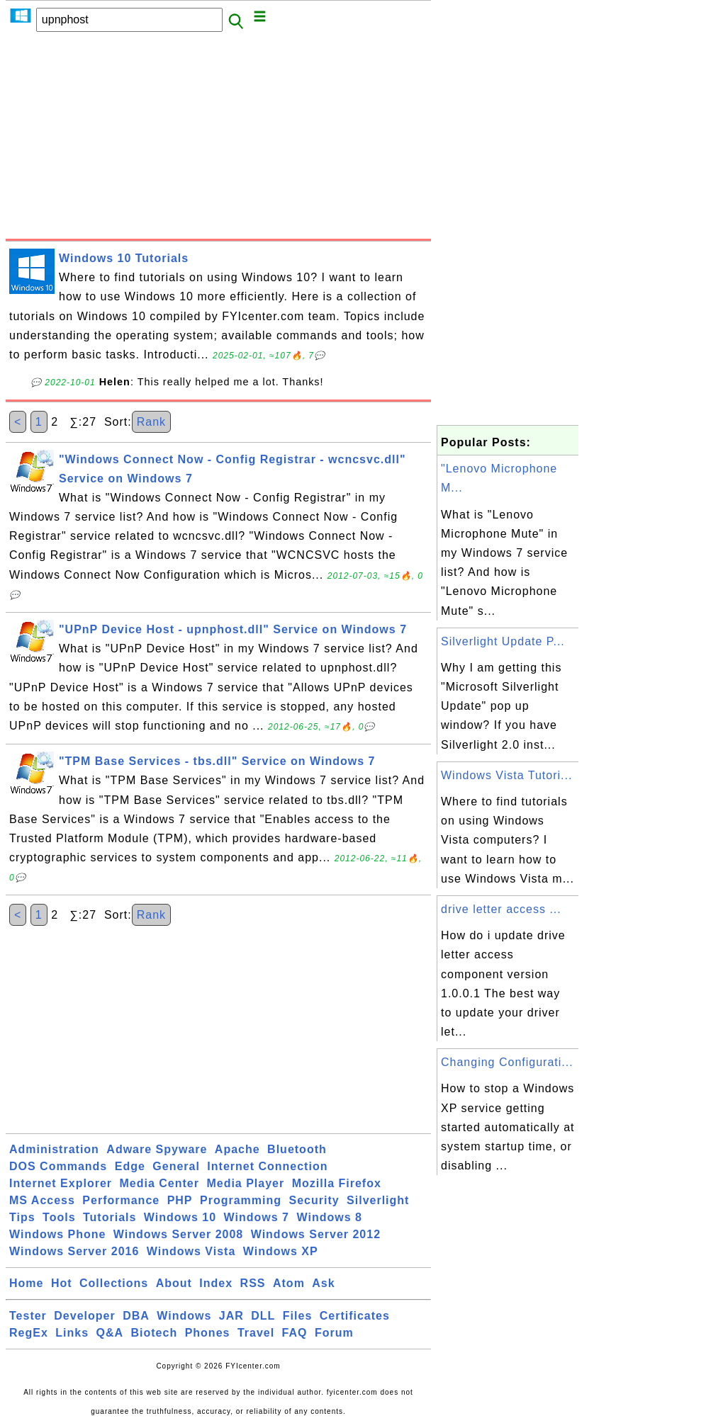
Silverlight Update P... (503, 641)
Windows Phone (57, 1234)
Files (297, 1316)
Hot (61, 1283)
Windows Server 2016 (74, 1251)
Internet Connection (267, 1166)
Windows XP (280, 1251)
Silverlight (378, 1200)
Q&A (110, 1333)
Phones (207, 1333)
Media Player (245, 1183)
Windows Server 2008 (178, 1234)
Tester (28, 1316)
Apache (237, 1149)
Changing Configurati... (507, 1062)
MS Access (42, 1200)
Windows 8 (329, 1217)
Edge (130, 1166)
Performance (120, 1200)
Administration (54, 1149)
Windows (184, 1316)
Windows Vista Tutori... (506, 775)
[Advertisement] (218, 139)
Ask (323, 1283)
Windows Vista (191, 1251)
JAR (231, 1316)
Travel (255, 1333)
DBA (136, 1316)
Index (215, 1283)
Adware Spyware (156, 1149)
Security (313, 1200)
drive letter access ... (501, 909)
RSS (253, 1283)
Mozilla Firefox (336, 1183)
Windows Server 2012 (316, 1234)
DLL (263, 1316)
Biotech (154, 1333)
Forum (334, 1333)
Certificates (355, 1316)
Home (26, 1283)
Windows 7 (256, 1217)
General (176, 1166)
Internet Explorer (60, 1183)
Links (72, 1333)
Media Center (158, 1183)
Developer (84, 1316)
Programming (240, 1200)
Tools (59, 1217)
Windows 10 (180, 1217)
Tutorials (109, 1217)
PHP (180, 1200)
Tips (22, 1217)
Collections (113, 1283)
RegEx (28, 1333)
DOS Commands (58, 1166)
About (174, 1283)
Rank (151, 422)
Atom (289, 1283)
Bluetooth (297, 1149)
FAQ (295, 1333)
